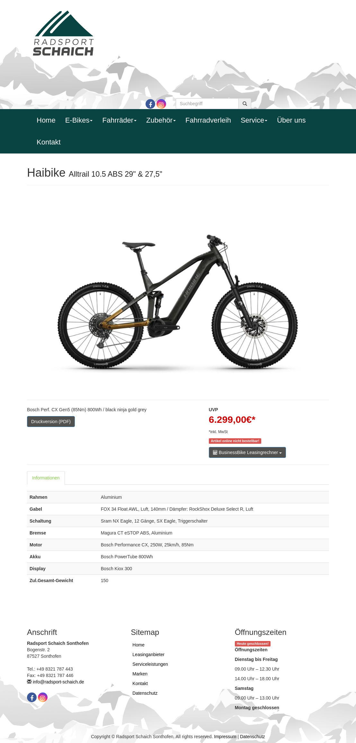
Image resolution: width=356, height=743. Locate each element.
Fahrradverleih (208, 120)
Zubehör (161, 120)
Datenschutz (144, 693)
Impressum (225, 736)
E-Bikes (79, 120)
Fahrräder (119, 120)
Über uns (291, 120)
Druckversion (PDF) (51, 421)
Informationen (46, 477)
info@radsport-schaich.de (58, 681)
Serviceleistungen (150, 664)
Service (254, 120)
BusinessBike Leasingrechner (247, 452)
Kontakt (49, 142)
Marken (139, 673)
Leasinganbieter (148, 654)
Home (46, 120)
